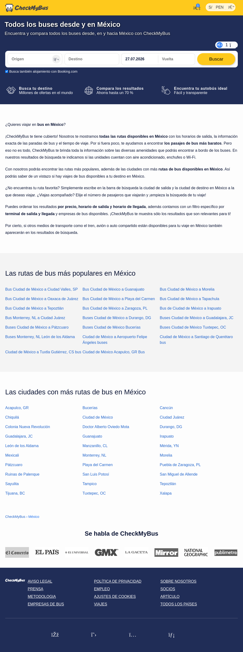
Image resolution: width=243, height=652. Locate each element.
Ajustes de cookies (115, 597)
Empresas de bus (46, 604)
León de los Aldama (22, 446)
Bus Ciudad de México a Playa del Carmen (119, 299)
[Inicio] (26, 8)
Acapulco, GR (17, 408)
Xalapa (166, 493)
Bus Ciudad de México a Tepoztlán (34, 308)
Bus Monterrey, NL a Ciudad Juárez (35, 318)
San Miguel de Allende (178, 474)
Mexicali (12, 455)
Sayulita (12, 484)
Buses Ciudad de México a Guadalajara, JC (196, 318)
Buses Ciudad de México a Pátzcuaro (37, 327)
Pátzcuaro (13, 465)
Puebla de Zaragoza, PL (180, 465)
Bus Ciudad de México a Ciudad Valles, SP (41, 289)
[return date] (176, 59)
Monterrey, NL (94, 455)
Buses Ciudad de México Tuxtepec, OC (193, 327)
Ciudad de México (98, 417)
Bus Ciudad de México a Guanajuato (114, 289)
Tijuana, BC (15, 493)
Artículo (170, 597)
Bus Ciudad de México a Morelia (187, 289)
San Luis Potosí (96, 474)
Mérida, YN (169, 446)
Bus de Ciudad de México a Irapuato (190, 308)
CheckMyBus (15, 517)
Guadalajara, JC (19, 436)
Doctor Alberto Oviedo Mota (106, 427)
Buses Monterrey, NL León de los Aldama (40, 337)
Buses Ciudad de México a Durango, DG (117, 318)
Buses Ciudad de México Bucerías (112, 327)
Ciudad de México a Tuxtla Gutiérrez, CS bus (43, 352)
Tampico (90, 484)
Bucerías (90, 408)
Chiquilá (12, 417)
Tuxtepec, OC (94, 493)
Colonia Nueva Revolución (27, 427)
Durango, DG (171, 427)
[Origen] (35, 59)
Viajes (100, 604)
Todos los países (178, 604)
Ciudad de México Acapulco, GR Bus (114, 352)
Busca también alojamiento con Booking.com (43, 71)
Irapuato (167, 436)
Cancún (166, 408)
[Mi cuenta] (196, 7)
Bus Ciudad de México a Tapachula (189, 299)
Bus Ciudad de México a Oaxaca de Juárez (41, 299)
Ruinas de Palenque (22, 474)
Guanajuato (92, 436)
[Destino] (92, 59)
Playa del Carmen (98, 465)
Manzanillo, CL (95, 446)
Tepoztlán (168, 484)
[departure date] (140, 59)
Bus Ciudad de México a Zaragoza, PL (115, 308)
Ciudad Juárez (172, 417)
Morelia (166, 455)
